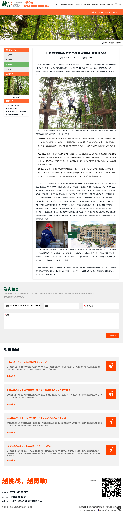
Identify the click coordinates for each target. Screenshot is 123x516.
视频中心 (115, 12)
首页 (57, 4)
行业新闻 (100, 12)
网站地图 (109, 507)
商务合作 (95, 4)
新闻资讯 (102, 4)
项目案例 (87, 4)
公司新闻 (93, 12)
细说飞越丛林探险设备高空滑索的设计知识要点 (29, 446)
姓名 (46, 306)
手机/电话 (88, 306)
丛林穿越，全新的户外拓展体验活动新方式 (27, 362)
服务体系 (79, 4)
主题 (7, 306)
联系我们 (110, 4)
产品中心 (71, 4)
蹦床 (11, 507)
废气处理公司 (28, 507)
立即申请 (112, 336)
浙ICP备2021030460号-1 (88, 510)
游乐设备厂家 (18, 507)
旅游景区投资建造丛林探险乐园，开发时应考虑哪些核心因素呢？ (37, 418)
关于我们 (64, 4)
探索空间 (107, 12)
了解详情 (11, 376)
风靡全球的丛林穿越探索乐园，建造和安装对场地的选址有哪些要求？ (39, 390)
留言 (7, 315)
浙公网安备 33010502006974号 (109, 510)
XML (115, 507)
